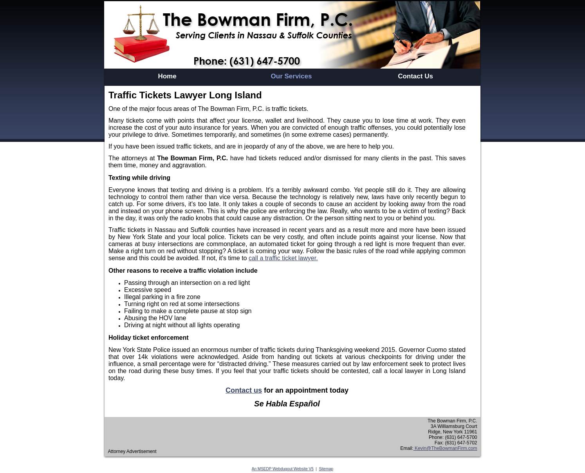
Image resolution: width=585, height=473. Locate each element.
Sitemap (326, 469)
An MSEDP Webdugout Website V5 (283, 469)
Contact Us (415, 76)
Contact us (244, 390)
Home (167, 76)
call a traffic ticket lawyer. (283, 258)
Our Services (291, 76)
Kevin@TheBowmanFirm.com (445, 448)
